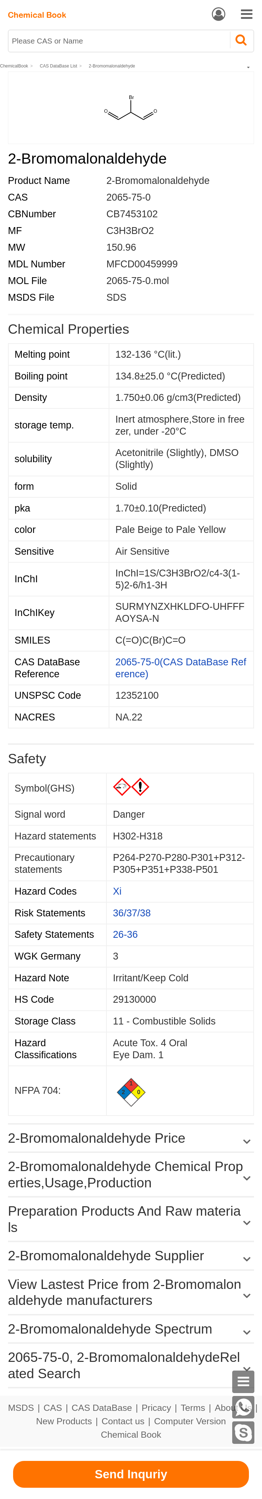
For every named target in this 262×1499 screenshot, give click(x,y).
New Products (64, 1421)
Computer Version (190, 1421)
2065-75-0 (128, 197)
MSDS (21, 1408)
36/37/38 (132, 913)
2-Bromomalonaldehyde (112, 66)
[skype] (243, 1432)
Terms (193, 1408)
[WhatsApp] (243, 1407)
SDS (116, 297)
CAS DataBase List (58, 66)
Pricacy (156, 1408)
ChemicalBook (14, 66)
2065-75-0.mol (137, 280)
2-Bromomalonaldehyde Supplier (106, 1255)
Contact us (122, 1421)
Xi (117, 891)
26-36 (125, 934)
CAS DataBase (102, 1408)
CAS (53, 1408)
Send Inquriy (131, 1474)
